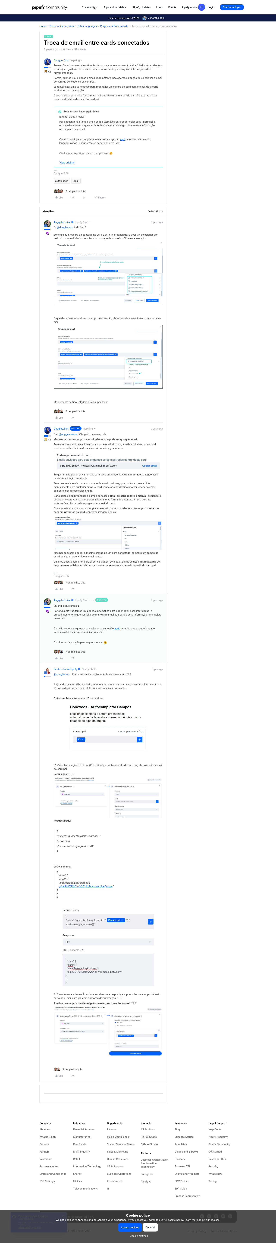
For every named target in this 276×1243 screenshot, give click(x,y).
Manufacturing (81, 1136)
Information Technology (87, 1166)
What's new (215, 1173)
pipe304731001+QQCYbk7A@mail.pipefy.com (85, 886)
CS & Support (115, 1166)
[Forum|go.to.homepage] (56, 7)
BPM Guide (181, 1181)
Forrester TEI (182, 1166)
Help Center (215, 1129)
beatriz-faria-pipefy (65, 669)
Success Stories (184, 1136)
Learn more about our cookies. (202, 1219)
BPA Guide (181, 1188)
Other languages (87, 26)
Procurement (114, 1181)
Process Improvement (187, 1195)
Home (42, 26)
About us (44, 1129)
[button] (232, 7)
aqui (122, 139)
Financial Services (84, 1129)
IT (108, 1188)
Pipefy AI (146, 1181)
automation (61, 180)
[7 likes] (69, 582)
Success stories (48, 1166)
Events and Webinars (187, 1173)
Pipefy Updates (142, 7)
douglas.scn (61, 60)
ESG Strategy (47, 1181)
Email (76, 180)
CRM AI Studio (149, 1144)
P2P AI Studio (149, 1136)
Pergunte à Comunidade (114, 26)
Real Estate (79, 1144)
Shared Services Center (121, 1144)
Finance (111, 1129)
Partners (44, 1151)
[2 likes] (68, 1069)
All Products (148, 1129)
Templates (181, 1144)
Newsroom (45, 1158)
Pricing (212, 1181)
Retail (76, 1158)
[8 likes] (69, 191)
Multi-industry (81, 1151)
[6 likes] (69, 411)
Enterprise (147, 1174)
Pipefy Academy (191, 7)
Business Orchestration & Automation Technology (154, 1163)
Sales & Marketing (117, 1151)
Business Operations (119, 1173)
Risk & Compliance (118, 1136)
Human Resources (117, 1158)
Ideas (159, 7)
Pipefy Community (219, 1144)
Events (172, 7)
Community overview (62, 26)
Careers (44, 1144)
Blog (177, 1129)
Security (213, 1166)
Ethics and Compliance (52, 1173)
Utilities (77, 1181)
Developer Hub (217, 1158)
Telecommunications (85, 1188)
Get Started (215, 1151)
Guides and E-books (186, 1151)
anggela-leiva (62, 222)
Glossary (180, 1158)
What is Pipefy (47, 1136)
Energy (77, 1173)
